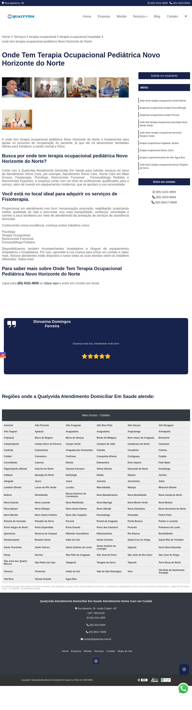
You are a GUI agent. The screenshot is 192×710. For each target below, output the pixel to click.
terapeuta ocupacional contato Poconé (159, 115)
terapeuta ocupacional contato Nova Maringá (163, 108)
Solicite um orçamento (164, 75)
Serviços (139, 16)
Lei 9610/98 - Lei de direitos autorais (24, 589)
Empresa (104, 16)
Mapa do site (123, 651)
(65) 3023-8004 (180, 3)
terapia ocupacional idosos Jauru (157, 152)
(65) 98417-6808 (164, 203)
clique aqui (51, 283)
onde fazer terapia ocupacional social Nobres (163, 101)
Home (87, 16)
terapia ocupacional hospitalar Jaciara (159, 144)
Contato (172, 16)
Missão (122, 16)
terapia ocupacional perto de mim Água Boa (162, 159)
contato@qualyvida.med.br (96, 639)
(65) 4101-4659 (158, 3)
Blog (157, 16)
